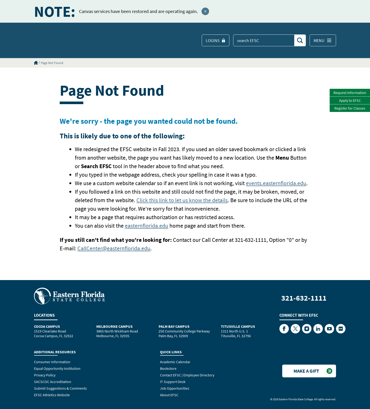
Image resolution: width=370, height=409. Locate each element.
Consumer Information (52, 361)
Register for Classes (349, 108)
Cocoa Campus (47, 326)
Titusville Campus (238, 326)
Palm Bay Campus (174, 326)
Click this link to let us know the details (182, 200)
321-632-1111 (304, 298)
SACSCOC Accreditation (52, 381)
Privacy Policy (44, 375)
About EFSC (169, 394)
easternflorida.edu (146, 225)
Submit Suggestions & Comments (60, 388)
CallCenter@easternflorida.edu (113, 248)
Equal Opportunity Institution (57, 368)
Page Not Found (52, 63)
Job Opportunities (174, 388)
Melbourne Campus (114, 326)
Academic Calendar (175, 361)
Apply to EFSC (350, 100)
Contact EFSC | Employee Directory (187, 375)
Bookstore (168, 368)
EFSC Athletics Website (52, 394)
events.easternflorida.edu (276, 183)
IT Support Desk (172, 381)
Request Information (349, 92)
